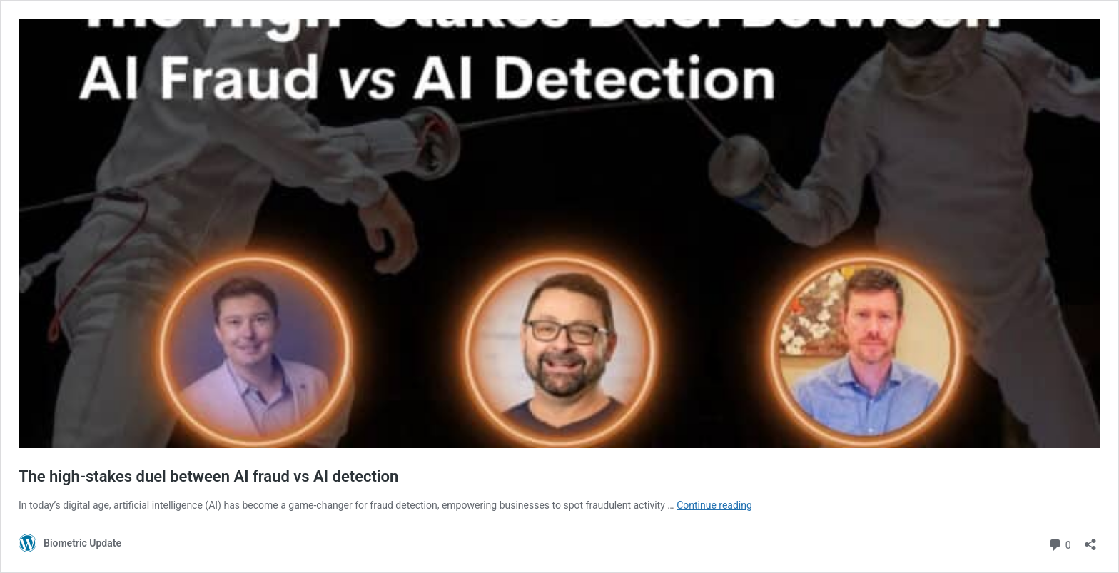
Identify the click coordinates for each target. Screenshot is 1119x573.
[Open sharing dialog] (1090, 540)
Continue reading (714, 505)
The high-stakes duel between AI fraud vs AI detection (208, 476)
